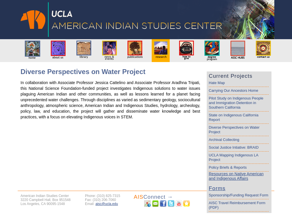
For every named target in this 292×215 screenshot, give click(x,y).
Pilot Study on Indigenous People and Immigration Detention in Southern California (236, 103)
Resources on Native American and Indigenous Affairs (236, 176)
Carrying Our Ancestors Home (233, 90)
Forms (217, 188)
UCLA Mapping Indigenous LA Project (233, 157)
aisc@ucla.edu (107, 204)
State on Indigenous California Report (233, 117)
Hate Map (217, 83)
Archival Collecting (224, 140)
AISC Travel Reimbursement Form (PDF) (237, 205)
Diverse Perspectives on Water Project (234, 129)
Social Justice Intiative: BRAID (234, 147)
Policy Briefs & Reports (228, 167)
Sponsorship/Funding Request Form (238, 195)
